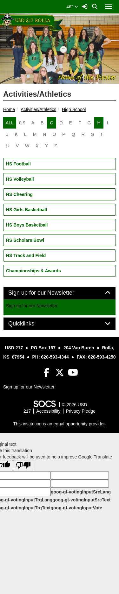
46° (72, 6)
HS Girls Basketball (26, 209)
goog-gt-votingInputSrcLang (81, 491)
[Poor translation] (23, 465)
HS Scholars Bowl (25, 240)
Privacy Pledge (81, 411)
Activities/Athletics (38, 109)
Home (9, 109)
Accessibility (48, 411)
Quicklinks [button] (28, 324)
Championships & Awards (33, 270)
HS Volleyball (20, 179)
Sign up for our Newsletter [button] (48, 293)
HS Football (18, 163)
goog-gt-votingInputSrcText (81, 499)
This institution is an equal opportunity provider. (59, 423)
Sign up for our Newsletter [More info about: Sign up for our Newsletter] (31, 305)
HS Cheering (19, 194)
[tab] (59, 293)
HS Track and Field (26, 255)
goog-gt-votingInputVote (76, 507)
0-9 (22, 122)
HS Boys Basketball (27, 224)
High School (74, 109)
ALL (10, 122)
